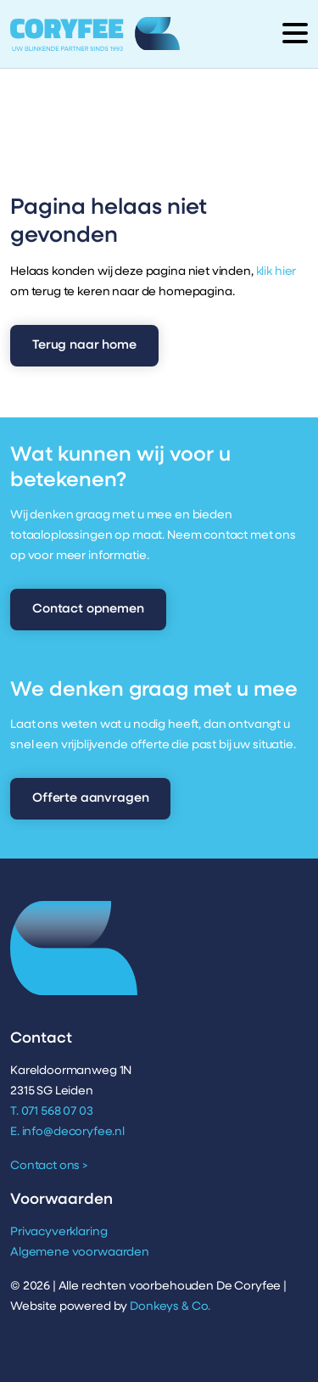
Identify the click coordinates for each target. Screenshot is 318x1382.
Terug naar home (84, 345)
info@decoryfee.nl (73, 1132)
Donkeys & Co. (170, 1307)
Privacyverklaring (58, 1232)
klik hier (276, 272)
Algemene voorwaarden (79, 1252)
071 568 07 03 (57, 1111)
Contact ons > (49, 1166)
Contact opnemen (88, 609)
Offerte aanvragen (90, 798)
